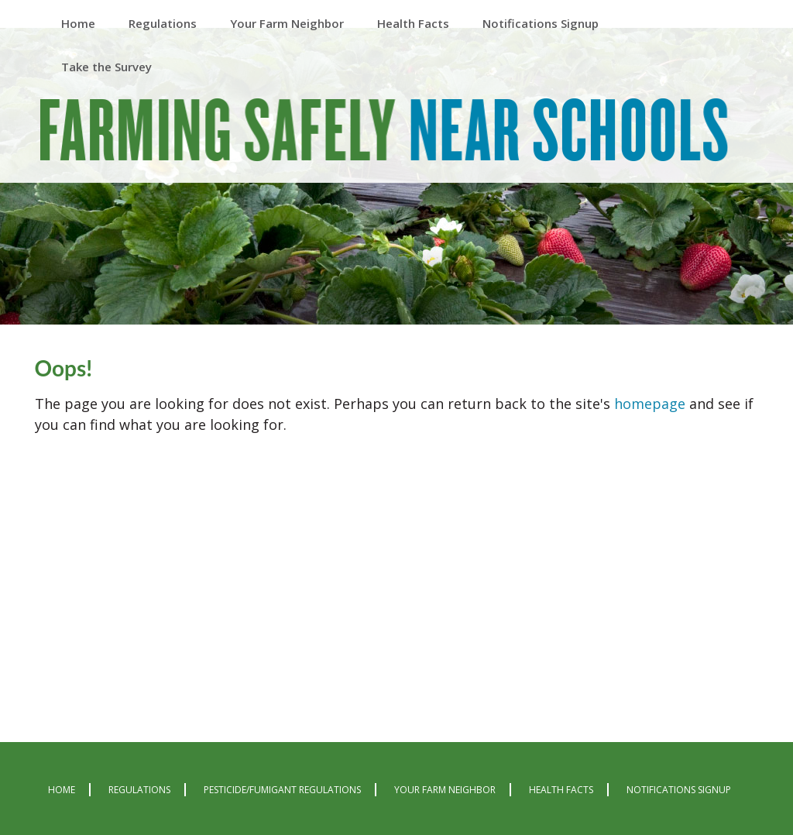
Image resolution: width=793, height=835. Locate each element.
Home (61, 789)
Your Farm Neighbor (445, 789)
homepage (649, 403)
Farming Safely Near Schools (384, 133)
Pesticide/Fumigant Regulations (282, 789)
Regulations (139, 789)
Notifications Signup (679, 789)
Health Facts (561, 789)
